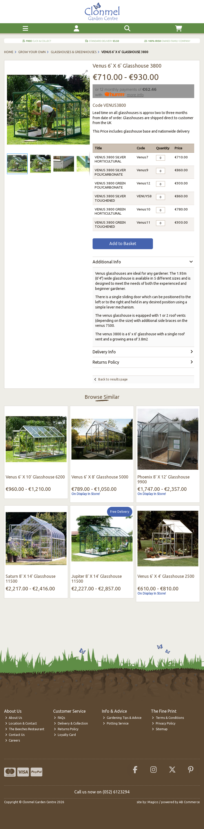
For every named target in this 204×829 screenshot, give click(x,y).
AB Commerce (189, 802)
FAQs (59, 717)
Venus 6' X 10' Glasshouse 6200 (35, 477)
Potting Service (116, 723)
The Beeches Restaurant (25, 729)
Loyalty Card (65, 734)
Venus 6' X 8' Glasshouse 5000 (99, 477)
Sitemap (160, 729)
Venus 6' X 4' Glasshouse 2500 (165, 576)
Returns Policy (66, 729)
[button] (85, 73)
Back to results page (113, 379)
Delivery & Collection (71, 723)
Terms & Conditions (168, 717)
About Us (13, 717)
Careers (12, 740)
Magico (153, 802)
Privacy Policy (163, 723)
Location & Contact (21, 723)
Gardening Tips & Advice (122, 717)
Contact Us (15, 734)
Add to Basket (122, 243)
